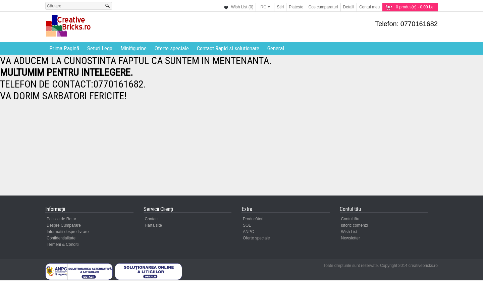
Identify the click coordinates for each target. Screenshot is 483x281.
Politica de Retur (61, 219)
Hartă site (153, 225)
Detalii (348, 7)
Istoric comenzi (354, 225)
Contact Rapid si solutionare (228, 48)
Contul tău (350, 219)
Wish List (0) (242, 7)
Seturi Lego (99, 48)
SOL (247, 225)
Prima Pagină (64, 48)
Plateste (296, 7)
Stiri (280, 7)
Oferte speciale (172, 48)
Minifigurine (133, 48)
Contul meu (369, 7)
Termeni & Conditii (63, 244)
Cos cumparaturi (323, 7)
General (275, 48)
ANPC (248, 231)
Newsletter (350, 238)
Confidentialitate (61, 238)
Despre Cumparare (64, 225)
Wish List (349, 231)
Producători (253, 219)
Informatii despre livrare (68, 231)
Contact (152, 219)
